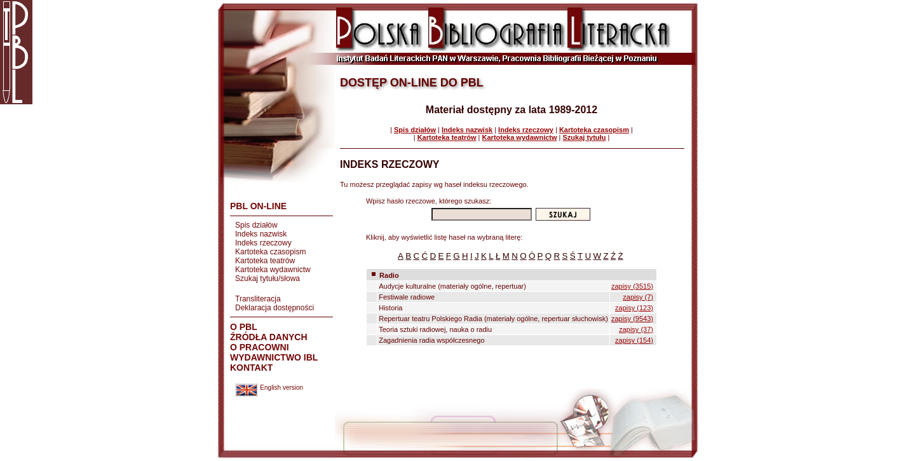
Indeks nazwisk (261, 234)
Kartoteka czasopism (270, 251)
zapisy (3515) (632, 286)
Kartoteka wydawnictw (273, 269)
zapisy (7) (638, 297)
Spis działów (256, 225)
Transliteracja (258, 298)
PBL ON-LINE (258, 206)
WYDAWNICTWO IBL (274, 357)
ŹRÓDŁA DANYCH (269, 337)
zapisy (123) (634, 308)
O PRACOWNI (259, 347)
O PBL (243, 327)
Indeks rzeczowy (263, 242)
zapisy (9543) (632, 318)
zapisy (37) (636, 329)
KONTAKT (251, 367)
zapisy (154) (634, 340)
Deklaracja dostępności (274, 307)
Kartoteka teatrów (265, 260)
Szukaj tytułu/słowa (267, 278)
